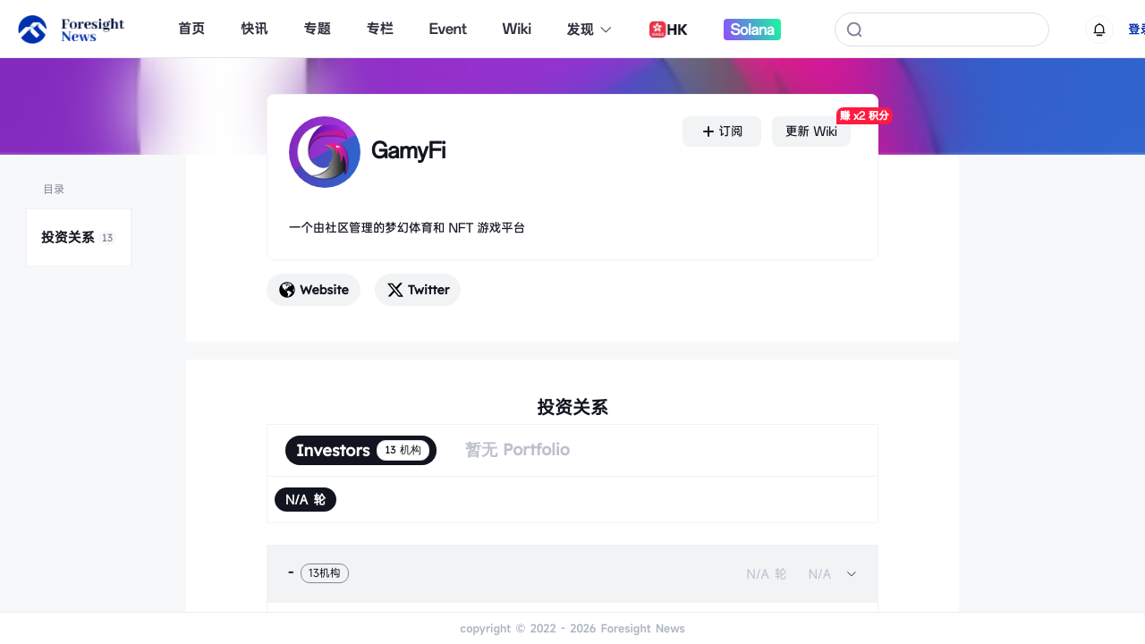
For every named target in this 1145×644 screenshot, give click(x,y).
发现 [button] (590, 29)
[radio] (305, 499)
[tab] (572, 573)
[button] (572, 573)
